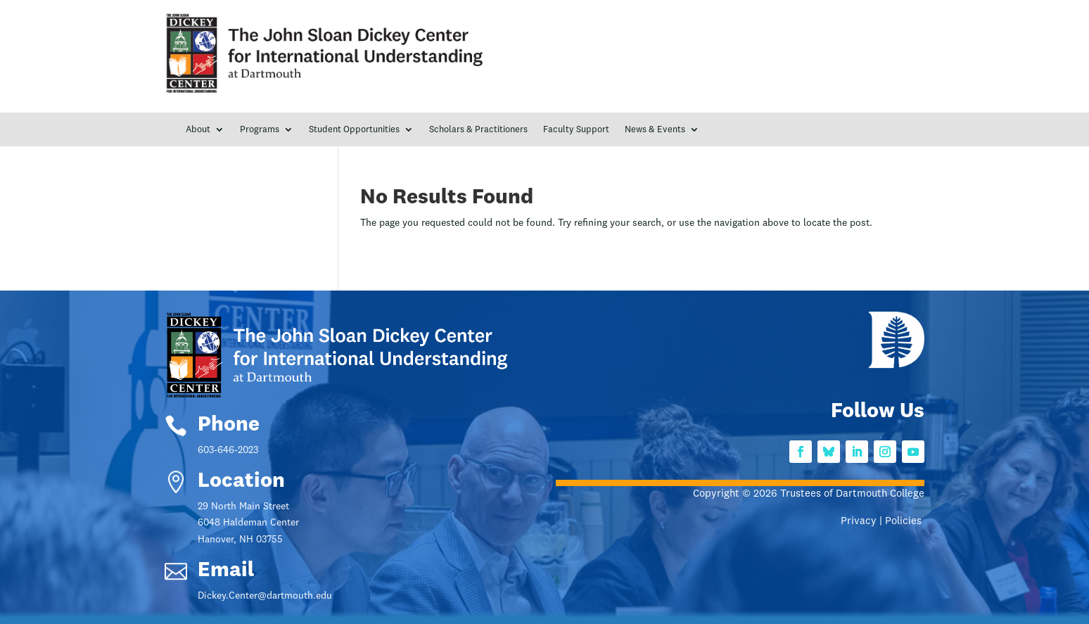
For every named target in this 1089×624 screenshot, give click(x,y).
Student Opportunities (354, 129)
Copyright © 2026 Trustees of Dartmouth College (808, 494)
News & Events (655, 129)
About (198, 129)
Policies (904, 521)
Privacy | (863, 521)
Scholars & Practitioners (478, 129)
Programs (259, 129)
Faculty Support (576, 129)
